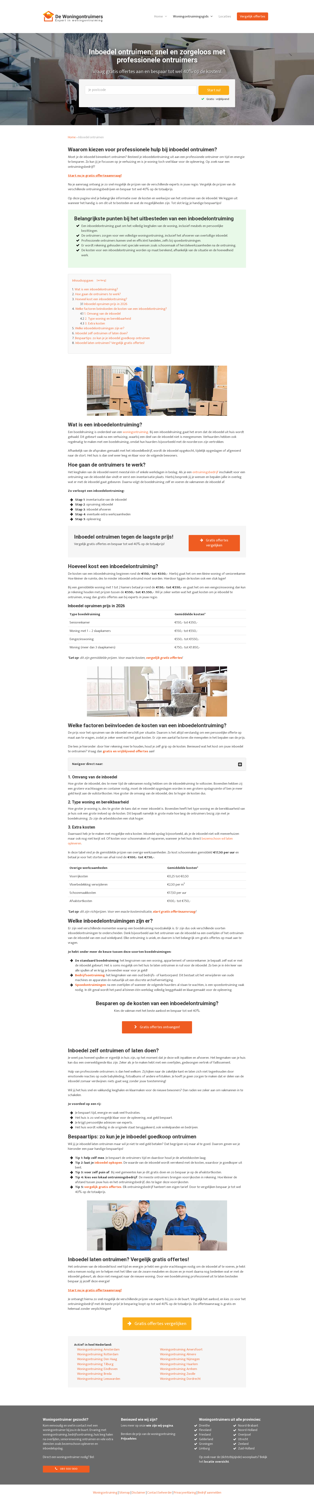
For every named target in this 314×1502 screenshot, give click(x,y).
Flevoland (205, 1431)
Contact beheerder (159, 1493)
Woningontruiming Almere (178, 1356)
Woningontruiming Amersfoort (181, 1351)
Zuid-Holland (246, 1450)
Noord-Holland (247, 1431)
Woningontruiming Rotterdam (97, 1356)
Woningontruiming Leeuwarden (98, 1380)
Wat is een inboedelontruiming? (96, 289)
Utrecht (243, 1440)
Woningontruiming (105, 1493)
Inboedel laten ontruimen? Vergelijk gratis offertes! (109, 343)
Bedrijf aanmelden (209, 1493)
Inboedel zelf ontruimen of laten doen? (101, 333)
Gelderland (206, 1440)
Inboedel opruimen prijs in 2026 (105, 303)
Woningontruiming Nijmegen (180, 1361)
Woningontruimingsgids (190, 16)
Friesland (205, 1436)
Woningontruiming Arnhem (178, 1370)
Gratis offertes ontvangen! (157, 1028)
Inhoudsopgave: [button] (83, 280)
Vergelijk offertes (252, 16)
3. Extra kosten (95, 323)
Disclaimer (138, 1493)
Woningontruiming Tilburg (95, 1365)
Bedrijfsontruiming (90, 975)
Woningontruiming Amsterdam (98, 1351)
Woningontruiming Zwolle (177, 1375)
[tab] (157, 764)
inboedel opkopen (108, 1163)
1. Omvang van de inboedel (102, 313)
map (127, 1493)
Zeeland (243, 1445)
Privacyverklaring (185, 1493)
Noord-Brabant (248, 1427)
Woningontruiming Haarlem (179, 1365)
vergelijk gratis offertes (102, 1188)
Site (121, 1493)
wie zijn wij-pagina (159, 1427)
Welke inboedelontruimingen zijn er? (99, 328)
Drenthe (204, 1427)
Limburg (204, 1450)
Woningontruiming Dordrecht (180, 1380)
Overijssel (244, 1436)
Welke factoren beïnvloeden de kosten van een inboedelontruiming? (121, 308)
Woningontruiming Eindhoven (97, 1370)
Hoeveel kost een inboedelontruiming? (101, 299)
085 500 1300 (67, 1470)
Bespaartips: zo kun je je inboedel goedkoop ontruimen (112, 338)
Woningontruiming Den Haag (97, 1361)
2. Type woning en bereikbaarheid (108, 318)
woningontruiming (135, 431)
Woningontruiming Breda (94, 1375)
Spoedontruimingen (90, 985)
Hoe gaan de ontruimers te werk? (98, 294)
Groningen (206, 1445)
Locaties (225, 16)
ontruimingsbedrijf (205, 472)
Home (158, 16)
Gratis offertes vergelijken (214, 542)
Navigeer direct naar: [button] (87, 764)
